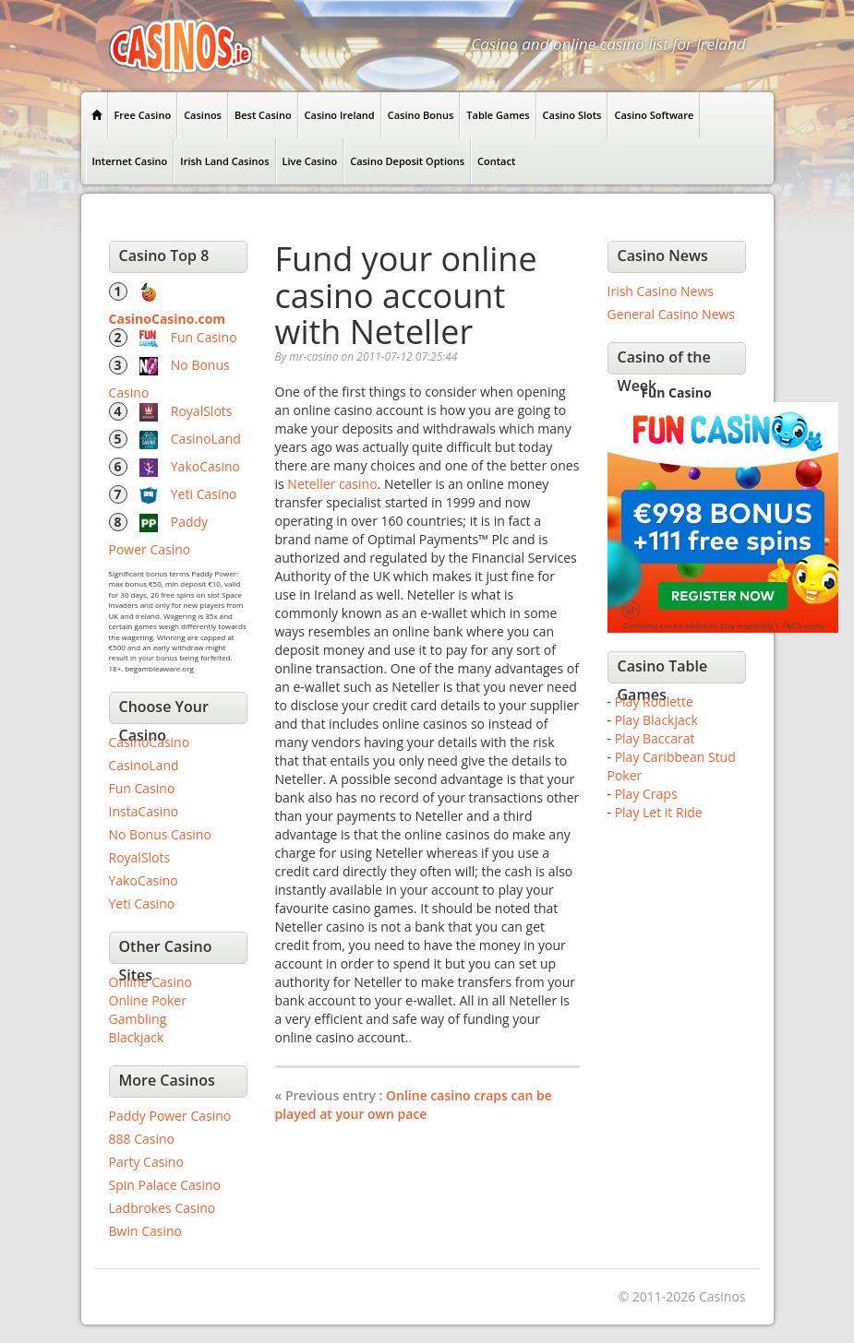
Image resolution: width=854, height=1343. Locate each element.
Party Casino (146, 1162)
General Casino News (671, 314)
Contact (496, 161)
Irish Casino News (660, 291)
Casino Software (653, 115)
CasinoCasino (149, 742)
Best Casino (263, 115)
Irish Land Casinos (224, 161)
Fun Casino (204, 337)
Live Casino (310, 161)
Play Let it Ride (659, 812)
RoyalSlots (202, 411)
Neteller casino (332, 484)
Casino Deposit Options (407, 161)
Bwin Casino (145, 1231)
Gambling (138, 1019)
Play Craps (646, 793)
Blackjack (136, 1037)
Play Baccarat (655, 738)
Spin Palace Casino (165, 1185)
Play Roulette (654, 701)
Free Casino (143, 115)
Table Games (497, 115)
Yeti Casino (204, 494)
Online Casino (150, 982)
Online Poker (147, 1000)
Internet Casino (130, 161)
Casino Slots (572, 115)
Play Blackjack (656, 720)
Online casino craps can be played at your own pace (413, 1105)
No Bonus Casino (160, 834)
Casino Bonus (421, 115)
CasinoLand (206, 438)
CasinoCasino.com (167, 318)
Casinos (203, 115)
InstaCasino (144, 811)
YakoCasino (205, 466)
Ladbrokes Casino (162, 1208)
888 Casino (141, 1138)
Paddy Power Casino (170, 1115)
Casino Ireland (340, 115)
